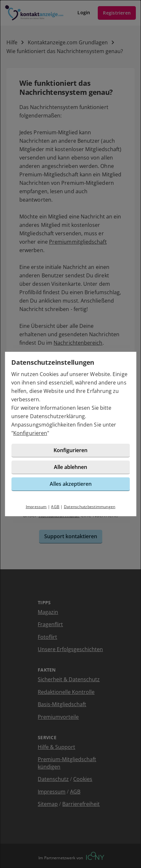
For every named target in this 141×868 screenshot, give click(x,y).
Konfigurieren (30, 433)
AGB (55, 506)
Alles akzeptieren (71, 483)
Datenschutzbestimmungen (90, 506)
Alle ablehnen (70, 467)
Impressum (36, 506)
